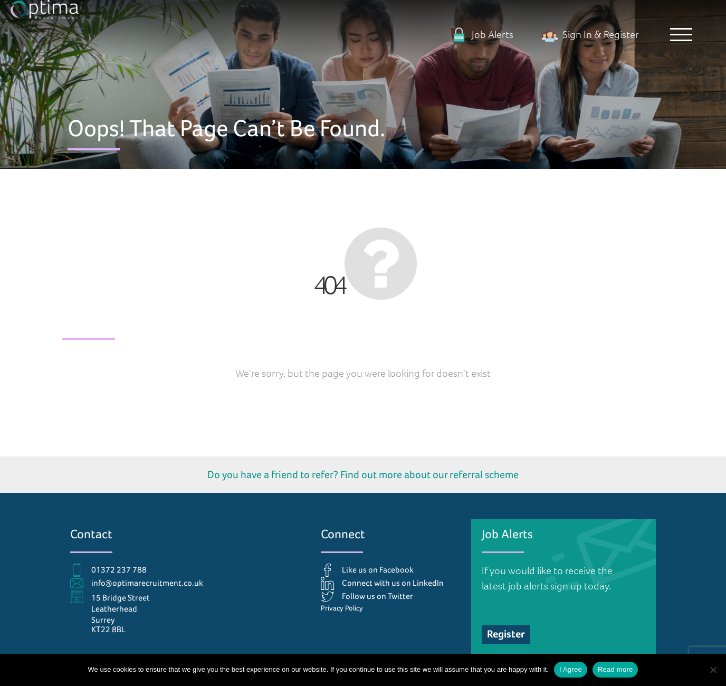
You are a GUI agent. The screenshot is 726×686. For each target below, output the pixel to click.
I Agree (570, 669)
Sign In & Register (590, 34)
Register (506, 634)
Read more (615, 669)
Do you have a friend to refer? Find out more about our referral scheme (363, 474)
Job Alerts (482, 34)
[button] (681, 34)
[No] (713, 669)
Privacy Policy (342, 608)
